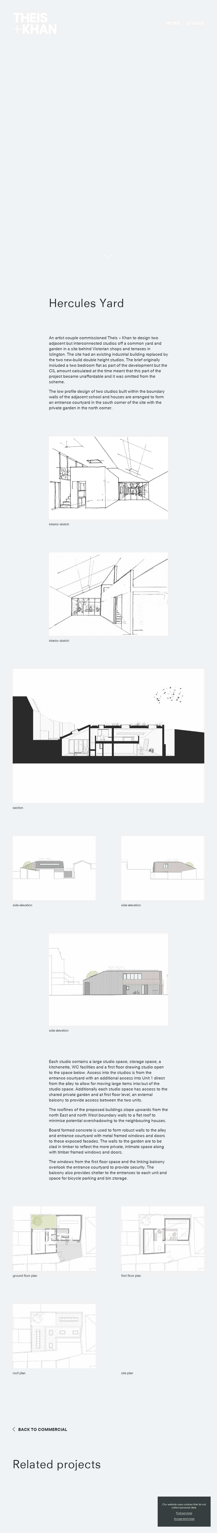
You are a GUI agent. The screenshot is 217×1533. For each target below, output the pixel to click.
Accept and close (184, 1518)
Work (173, 23)
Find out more (184, 1513)
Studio (195, 23)
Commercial (42, 1429)
